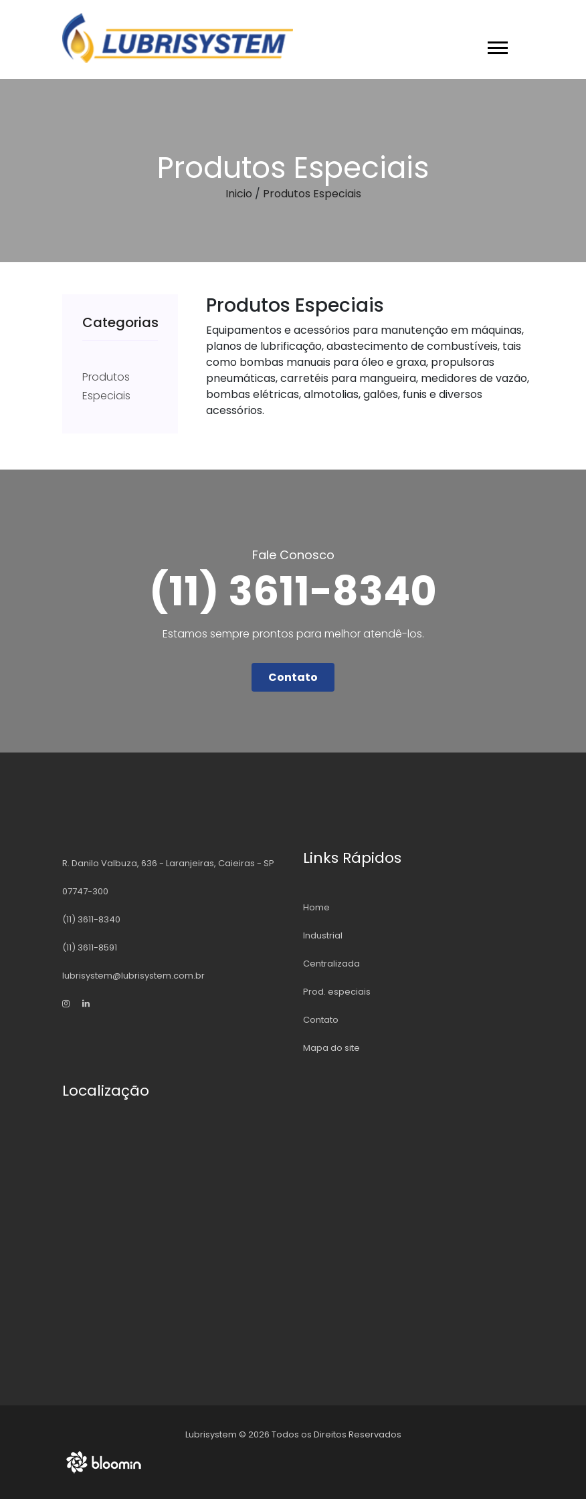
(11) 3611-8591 (89, 947)
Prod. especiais (337, 991)
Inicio (238, 193)
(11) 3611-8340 (91, 919)
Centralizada (331, 963)
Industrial (323, 935)
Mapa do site (331, 1047)
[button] (496, 45)
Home (316, 907)
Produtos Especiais (312, 193)
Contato (293, 677)
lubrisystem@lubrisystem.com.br (133, 975)
